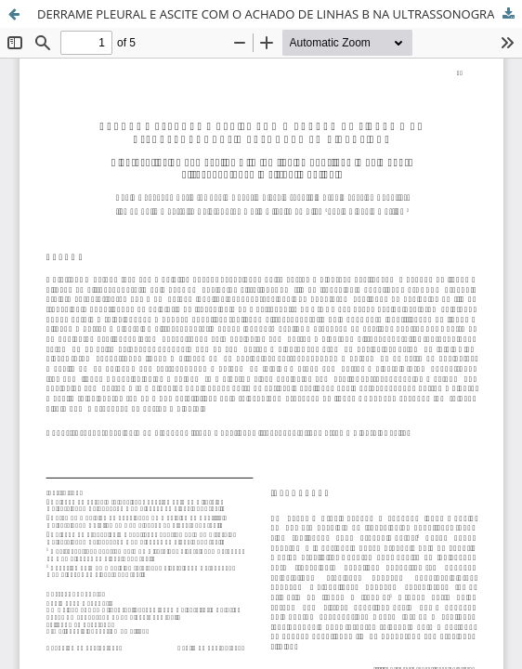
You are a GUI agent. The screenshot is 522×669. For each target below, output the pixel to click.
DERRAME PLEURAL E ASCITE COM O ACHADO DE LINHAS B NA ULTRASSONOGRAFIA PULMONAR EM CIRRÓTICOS (279, 14)
